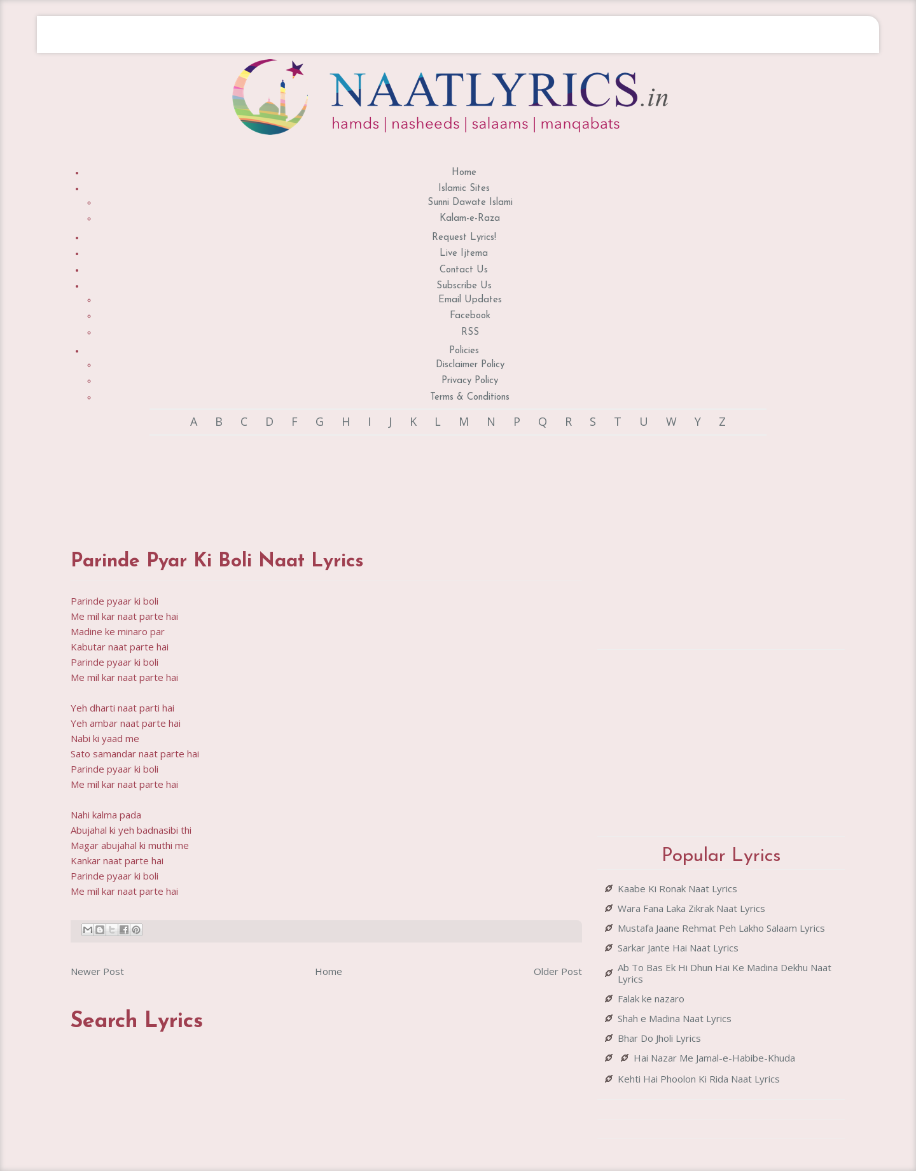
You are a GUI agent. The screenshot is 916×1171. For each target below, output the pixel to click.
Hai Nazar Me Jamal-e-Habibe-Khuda (714, 1057)
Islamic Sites (464, 188)
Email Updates (470, 300)
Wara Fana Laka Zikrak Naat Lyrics (691, 908)
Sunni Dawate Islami (470, 202)
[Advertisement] (326, 480)
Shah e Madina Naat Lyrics (675, 1018)
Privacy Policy (469, 381)
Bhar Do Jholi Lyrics (659, 1038)
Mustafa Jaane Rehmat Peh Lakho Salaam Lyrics (721, 928)
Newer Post (97, 971)
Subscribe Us (464, 286)
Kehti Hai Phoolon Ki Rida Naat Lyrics (699, 1078)
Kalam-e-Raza (470, 218)
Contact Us (464, 270)
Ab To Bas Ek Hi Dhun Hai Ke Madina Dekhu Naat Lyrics (724, 973)
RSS (470, 332)
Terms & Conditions (470, 397)
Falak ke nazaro (651, 998)
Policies (464, 351)
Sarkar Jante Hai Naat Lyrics (678, 947)
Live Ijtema (464, 253)
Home (464, 173)
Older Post (558, 971)
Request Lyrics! (464, 237)
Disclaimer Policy (470, 365)
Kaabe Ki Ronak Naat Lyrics (677, 888)
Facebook (470, 316)
